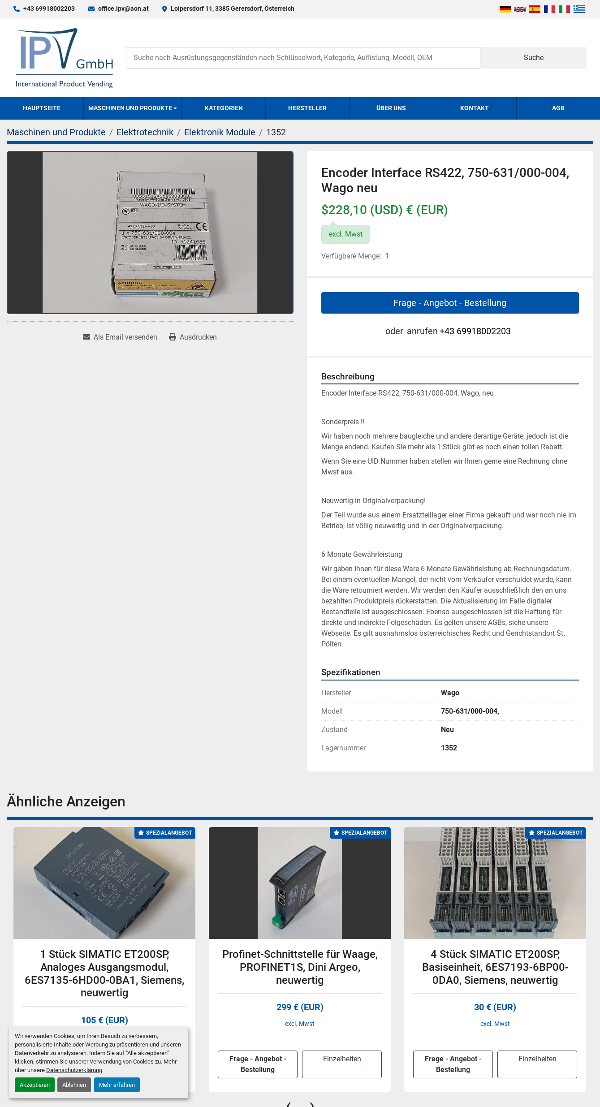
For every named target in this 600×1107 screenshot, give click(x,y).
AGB (558, 108)
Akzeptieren (35, 1084)
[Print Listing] (193, 337)
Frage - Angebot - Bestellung (449, 302)
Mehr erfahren (117, 1084)
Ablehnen (74, 1084)
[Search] (303, 57)
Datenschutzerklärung (74, 1070)
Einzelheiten (342, 1059)
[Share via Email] (120, 337)
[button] (133, 108)
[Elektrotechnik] (145, 132)
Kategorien (224, 108)
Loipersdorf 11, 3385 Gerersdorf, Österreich (232, 8)
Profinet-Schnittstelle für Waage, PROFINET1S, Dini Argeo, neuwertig (300, 967)
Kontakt (474, 108)
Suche (534, 57)
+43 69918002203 (49, 8)
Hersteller (307, 108)
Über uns (391, 108)
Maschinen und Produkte (130, 108)
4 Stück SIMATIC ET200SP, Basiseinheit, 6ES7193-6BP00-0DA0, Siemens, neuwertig (495, 967)
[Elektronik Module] (219, 132)
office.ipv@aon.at (123, 8)
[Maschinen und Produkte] (56, 132)
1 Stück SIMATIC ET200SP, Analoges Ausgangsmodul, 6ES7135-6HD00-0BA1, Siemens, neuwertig (104, 973)
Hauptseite (41, 108)
